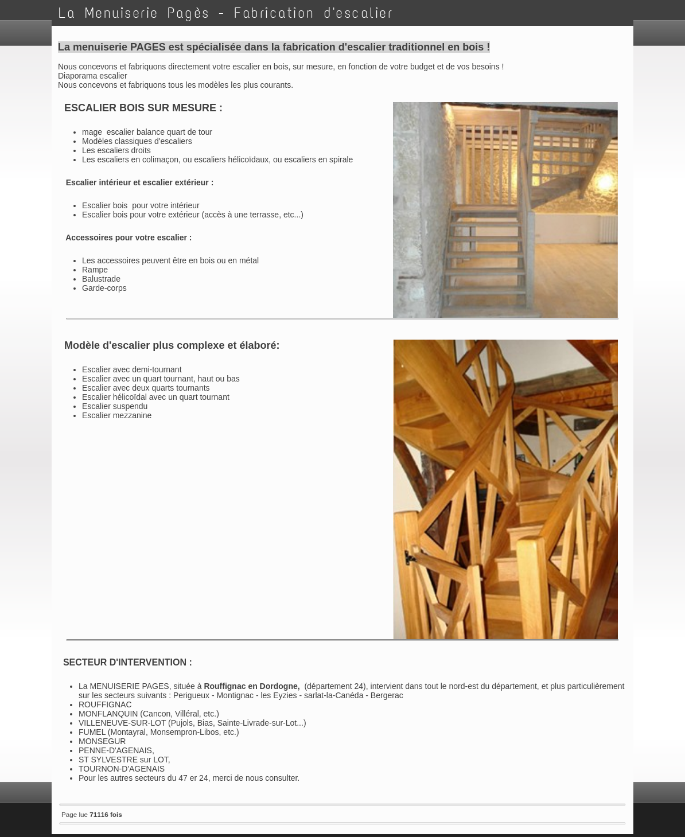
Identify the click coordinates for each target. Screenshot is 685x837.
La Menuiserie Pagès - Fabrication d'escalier (226, 13)
